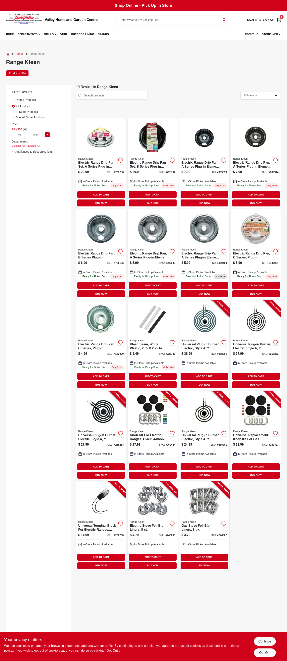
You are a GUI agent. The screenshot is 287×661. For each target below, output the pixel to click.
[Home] (8, 54)
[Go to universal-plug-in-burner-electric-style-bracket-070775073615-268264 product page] (101, 435)
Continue (264, 641)
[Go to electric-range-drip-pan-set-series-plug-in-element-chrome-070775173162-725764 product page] (153, 163)
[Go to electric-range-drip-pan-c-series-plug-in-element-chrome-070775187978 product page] (256, 254)
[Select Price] (47, 134)
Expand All (34, 145)
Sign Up (268, 19)
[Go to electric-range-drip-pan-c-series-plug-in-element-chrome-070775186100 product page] (101, 345)
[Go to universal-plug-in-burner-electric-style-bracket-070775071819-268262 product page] (256, 345)
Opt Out (264, 652)
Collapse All (18, 145)
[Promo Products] (13, 99)
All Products (23, 106)
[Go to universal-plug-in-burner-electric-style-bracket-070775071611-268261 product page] (204, 435)
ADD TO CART (101, 194)
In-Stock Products (27, 112)
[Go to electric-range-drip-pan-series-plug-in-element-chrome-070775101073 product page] (153, 254)
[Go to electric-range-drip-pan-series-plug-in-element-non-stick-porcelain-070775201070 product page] (204, 163)
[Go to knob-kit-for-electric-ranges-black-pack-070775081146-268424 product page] (153, 435)
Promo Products (26, 100)
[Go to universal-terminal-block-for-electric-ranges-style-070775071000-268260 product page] (101, 526)
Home (10, 34)
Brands (103, 34)
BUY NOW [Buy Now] (101, 203)
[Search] (224, 19)
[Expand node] (13, 151)
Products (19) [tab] (17, 73)
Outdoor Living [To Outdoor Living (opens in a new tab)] (82, 34)
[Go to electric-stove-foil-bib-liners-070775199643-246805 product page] (153, 526)
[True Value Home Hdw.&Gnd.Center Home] (24, 20)
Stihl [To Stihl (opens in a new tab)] (64, 34)
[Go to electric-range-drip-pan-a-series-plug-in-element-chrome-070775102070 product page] (204, 254)
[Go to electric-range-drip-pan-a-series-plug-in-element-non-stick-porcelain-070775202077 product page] (256, 163)
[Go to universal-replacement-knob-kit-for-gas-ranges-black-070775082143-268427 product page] (256, 435)
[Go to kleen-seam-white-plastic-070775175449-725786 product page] (153, 345)
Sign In (252, 19)
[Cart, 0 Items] (279, 20)
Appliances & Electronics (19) (34, 151)
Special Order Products (30, 117)
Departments (27, 34)
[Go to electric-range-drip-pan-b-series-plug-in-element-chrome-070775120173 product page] (101, 254)
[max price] (36, 134)
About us (251, 34)
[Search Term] (172, 20)
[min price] (19, 134)
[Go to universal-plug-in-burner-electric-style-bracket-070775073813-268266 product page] (204, 345)
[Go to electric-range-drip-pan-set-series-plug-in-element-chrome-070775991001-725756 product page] (101, 163)
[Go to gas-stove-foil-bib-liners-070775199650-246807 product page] (204, 526)
